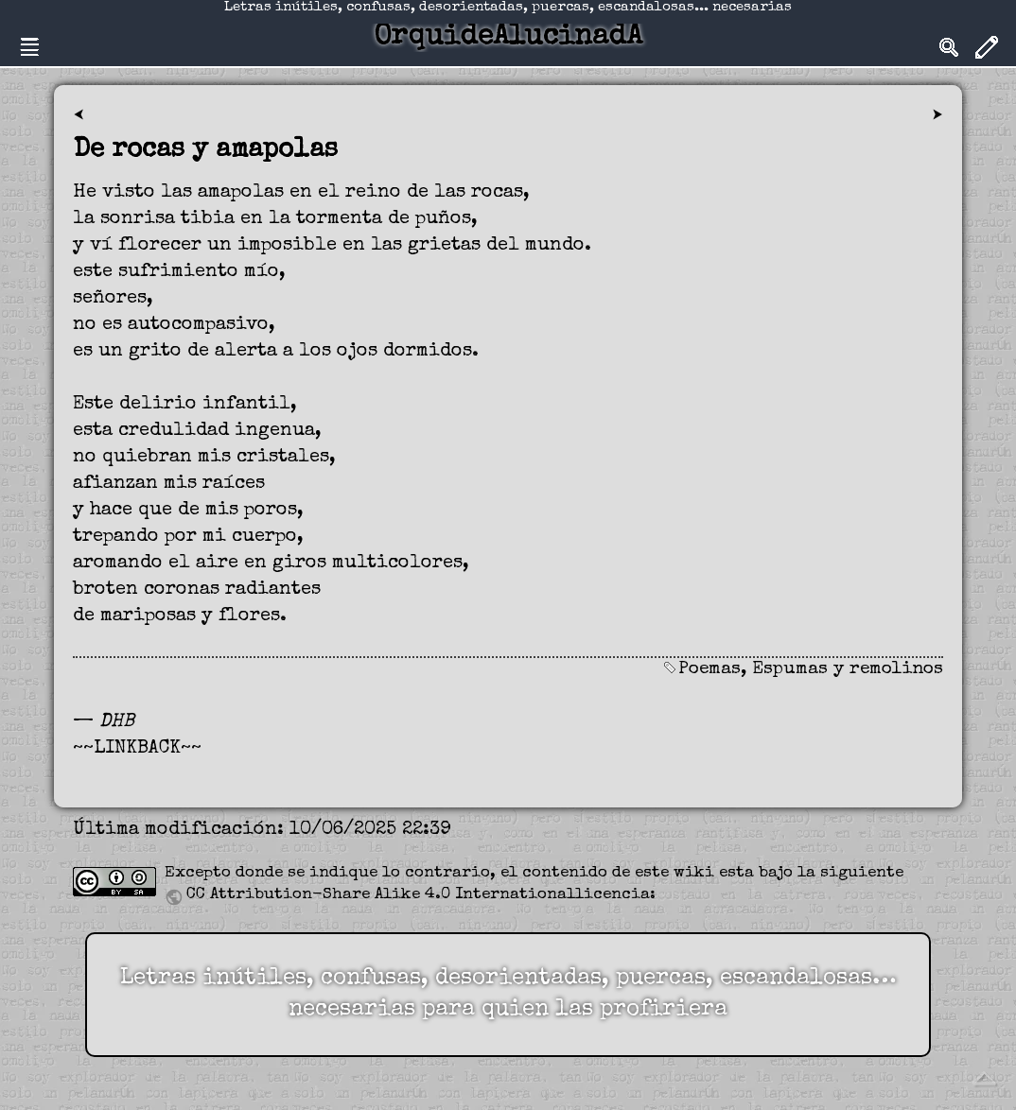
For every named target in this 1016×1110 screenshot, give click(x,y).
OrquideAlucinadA (508, 38)
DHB (116, 722)
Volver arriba (984, 1078)
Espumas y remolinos (847, 670)
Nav (29, 47)
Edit (986, 47)
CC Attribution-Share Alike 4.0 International (380, 895)
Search (949, 47)
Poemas (709, 670)
